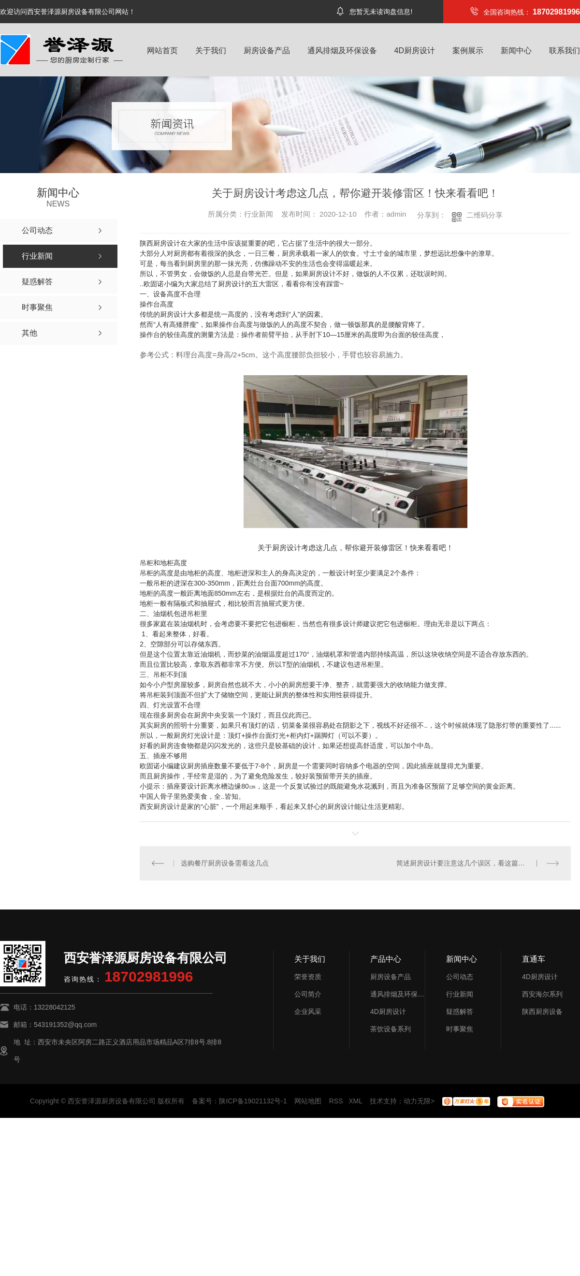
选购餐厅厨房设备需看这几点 (225, 863)
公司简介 (307, 994)
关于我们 (210, 50)
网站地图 (307, 1101)
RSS (336, 1101)
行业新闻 (459, 994)
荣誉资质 (307, 977)
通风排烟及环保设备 (342, 50)
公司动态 (459, 977)
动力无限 (417, 1101)
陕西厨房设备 (542, 1011)
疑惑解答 (459, 1011)
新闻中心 (516, 50)
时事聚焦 (459, 1029)
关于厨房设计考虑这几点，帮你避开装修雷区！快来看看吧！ (355, 547)
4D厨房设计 (414, 50)
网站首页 (162, 50)
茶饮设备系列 (390, 1029)
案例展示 (467, 50)
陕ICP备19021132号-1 (253, 1101)
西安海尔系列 (542, 994)
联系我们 (564, 50)
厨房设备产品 (267, 50)
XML (355, 1101)
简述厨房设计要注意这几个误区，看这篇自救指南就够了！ (477, 863)
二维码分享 (484, 215)
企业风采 (307, 1011)
